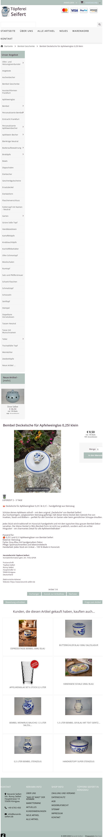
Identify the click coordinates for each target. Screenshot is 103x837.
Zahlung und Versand (63, 783)
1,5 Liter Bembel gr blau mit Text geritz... (78, 713)
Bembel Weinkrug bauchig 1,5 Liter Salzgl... (27, 714)
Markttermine (33, 793)
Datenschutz (58, 787)
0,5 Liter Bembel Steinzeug (28, 752)
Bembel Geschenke (26, 37)
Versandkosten (14, 404)
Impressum (57, 803)
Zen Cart (98, 826)
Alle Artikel (32, 809)
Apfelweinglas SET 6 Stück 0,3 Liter (28, 677)
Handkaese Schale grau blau (78, 674)
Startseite (8, 37)
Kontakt (56, 807)
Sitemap (55, 799)
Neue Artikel (32, 805)
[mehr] (6, 371)
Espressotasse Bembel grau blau (27, 639)
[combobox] (88, 11)
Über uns (31, 783)
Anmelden (69, 2)
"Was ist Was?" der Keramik (35, 788)
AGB (54, 791)
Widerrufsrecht (60, 795)
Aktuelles (31, 797)
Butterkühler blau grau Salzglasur (78, 635)
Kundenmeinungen (36, 801)
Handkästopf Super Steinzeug (78, 752)
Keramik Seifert (77, 826)
